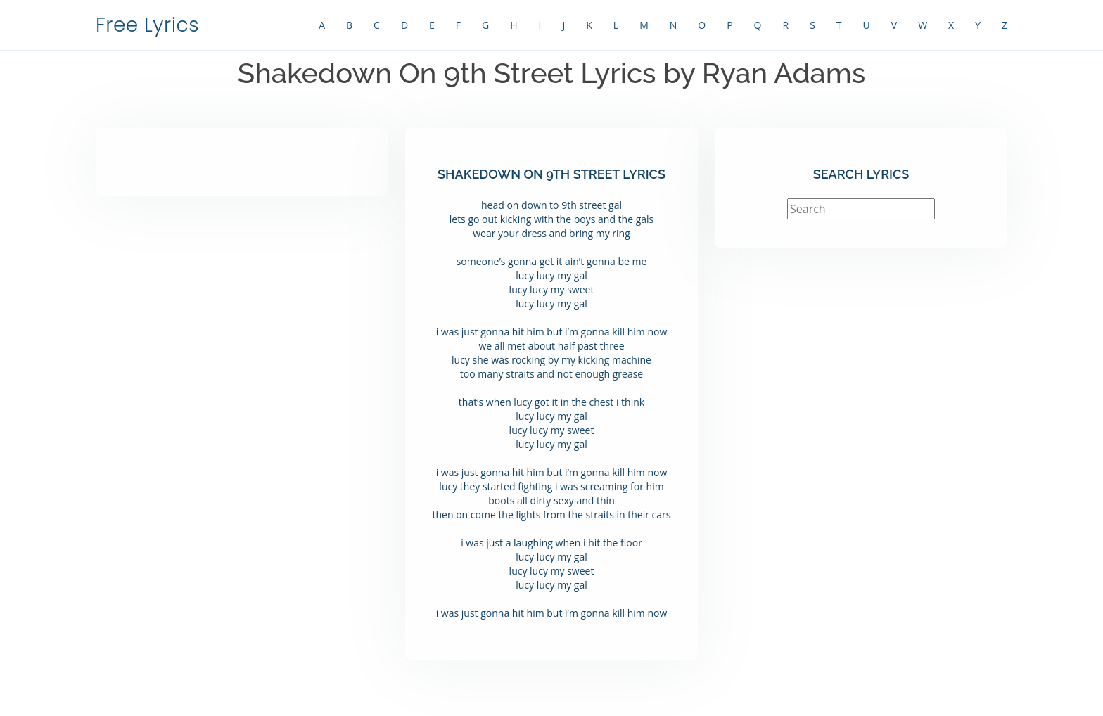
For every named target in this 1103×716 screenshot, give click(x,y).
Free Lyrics (147, 25)
